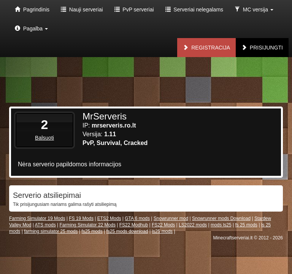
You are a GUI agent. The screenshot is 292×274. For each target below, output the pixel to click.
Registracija (206, 48)
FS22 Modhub (133, 225)
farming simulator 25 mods (51, 231)
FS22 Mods (163, 225)
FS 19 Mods (81, 218)
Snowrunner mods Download (221, 218)
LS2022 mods (193, 225)
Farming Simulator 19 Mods (37, 218)
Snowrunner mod (171, 218)
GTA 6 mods (137, 218)
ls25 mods (162, 231)
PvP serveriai (134, 9)
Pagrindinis (32, 9)
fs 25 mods (246, 225)
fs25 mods (91, 231)
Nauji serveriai (82, 9)
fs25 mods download (127, 231)
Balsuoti (44, 138)
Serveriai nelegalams (194, 9)
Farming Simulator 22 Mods (88, 225)
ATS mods (45, 225)
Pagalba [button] (31, 28)
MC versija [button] (254, 9)
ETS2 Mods (109, 218)
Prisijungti (262, 48)
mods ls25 (221, 225)
